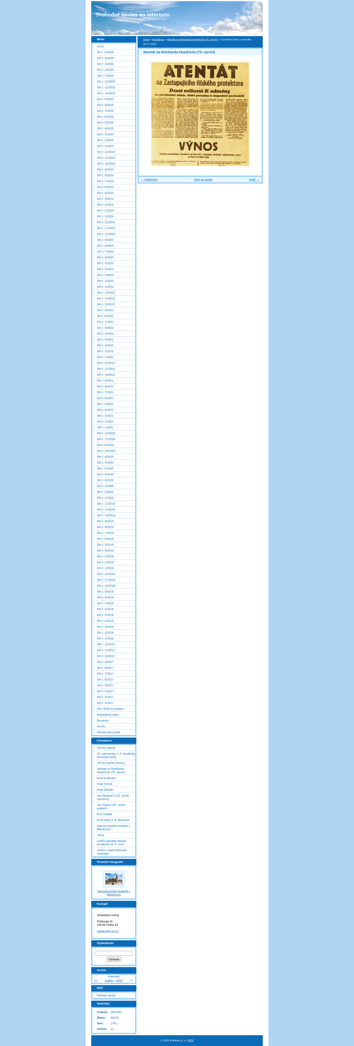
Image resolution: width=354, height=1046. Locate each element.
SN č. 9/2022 (105, 310)
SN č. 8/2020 (105, 445)
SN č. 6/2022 (105, 327)
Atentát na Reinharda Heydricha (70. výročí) (192, 39)
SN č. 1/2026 (105, 75)
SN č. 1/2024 (105, 216)
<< (96, 980)
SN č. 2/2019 (105, 562)
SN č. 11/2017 (106, 650)
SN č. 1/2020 (105, 497)
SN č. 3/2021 (105, 415)
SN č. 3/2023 (105, 275)
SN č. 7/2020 (105, 462)
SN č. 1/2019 (105, 568)
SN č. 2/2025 (105, 140)
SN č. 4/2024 (105, 198)
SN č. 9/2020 (105, 456)
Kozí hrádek (104, 814)
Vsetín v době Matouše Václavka (111, 851)
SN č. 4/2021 (105, 410)
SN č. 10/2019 (106, 515)
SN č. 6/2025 (105, 116)
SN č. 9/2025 (105, 99)
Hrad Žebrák (105, 789)
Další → (254, 179)
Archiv (101, 726)
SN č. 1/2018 (105, 638)
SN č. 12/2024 (106, 152)
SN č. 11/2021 (106, 368)
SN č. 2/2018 (105, 632)
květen (109, 980)
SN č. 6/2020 (105, 468)
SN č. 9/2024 (105, 169)
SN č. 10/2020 (106, 451)
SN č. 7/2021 (105, 392)
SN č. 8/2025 (105, 105)
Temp (100, 835)
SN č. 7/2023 (105, 251)
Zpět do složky (203, 179)
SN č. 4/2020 (105, 480)
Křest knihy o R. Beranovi (113, 820)
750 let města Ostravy (111, 763)
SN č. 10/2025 (106, 93)
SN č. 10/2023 (106, 234)
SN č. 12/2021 (106, 363)
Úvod (146, 39)
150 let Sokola (106, 747)
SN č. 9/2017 (105, 662)
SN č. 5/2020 (105, 474)
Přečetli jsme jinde (108, 732)
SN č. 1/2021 (105, 427)
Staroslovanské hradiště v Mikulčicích (113, 827)
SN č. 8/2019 (105, 527)
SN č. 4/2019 (105, 550)
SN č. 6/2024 (105, 187)
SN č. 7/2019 (105, 533)
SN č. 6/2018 (105, 609)
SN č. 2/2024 (105, 210)
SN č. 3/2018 (105, 626)
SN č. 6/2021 (105, 398)
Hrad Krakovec (106, 778)
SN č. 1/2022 (105, 357)
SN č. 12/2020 (106, 433)
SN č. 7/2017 (105, 673)
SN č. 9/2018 (105, 591)
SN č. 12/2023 (106, 222)
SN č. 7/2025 (105, 111)
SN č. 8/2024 (105, 175)
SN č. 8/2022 (105, 316)
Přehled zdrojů (106, 995)
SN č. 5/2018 (105, 615)
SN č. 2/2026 (105, 69)
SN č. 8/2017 (105, 667)
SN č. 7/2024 (105, 181)
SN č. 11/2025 (106, 87)
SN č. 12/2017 (106, 644)
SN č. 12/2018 (106, 574)
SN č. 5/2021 (105, 404)
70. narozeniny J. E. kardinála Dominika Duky (116, 755)
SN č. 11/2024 (106, 157)
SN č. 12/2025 (106, 81)
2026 (119, 980)
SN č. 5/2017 (105, 685)
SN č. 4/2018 (105, 621)
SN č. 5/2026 (105, 52)
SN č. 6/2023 (105, 257)
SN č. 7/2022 (105, 322)
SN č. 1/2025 (105, 146)
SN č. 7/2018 (105, 603)
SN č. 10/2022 (106, 304)
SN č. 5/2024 (105, 193)
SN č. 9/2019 (105, 521)
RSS (191, 1040)
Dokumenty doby (108, 714)
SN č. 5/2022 (105, 333)
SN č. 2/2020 (105, 492)
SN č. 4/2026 (105, 58)
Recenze (102, 720)
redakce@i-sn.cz (108, 931)
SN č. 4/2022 (105, 339)
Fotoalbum (158, 39)
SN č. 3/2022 (105, 345)
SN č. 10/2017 (106, 656)
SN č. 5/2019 (105, 544)
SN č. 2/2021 (105, 421)
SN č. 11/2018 (106, 580)
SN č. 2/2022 (105, 351)
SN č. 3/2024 (105, 204)
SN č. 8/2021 (105, 386)
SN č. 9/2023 (105, 239)
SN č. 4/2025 (105, 128)
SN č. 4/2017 (105, 691)
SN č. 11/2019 (106, 509)
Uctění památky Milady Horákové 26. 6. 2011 (111, 842)
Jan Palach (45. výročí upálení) (111, 806)
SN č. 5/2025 (105, 122)
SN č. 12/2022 (106, 292)
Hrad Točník (104, 784)
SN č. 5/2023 (105, 263)
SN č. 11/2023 (106, 228)
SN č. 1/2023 (105, 286)
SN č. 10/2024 (106, 163)
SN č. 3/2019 (105, 556)
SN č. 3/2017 (105, 697)
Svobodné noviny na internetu (133, 14)
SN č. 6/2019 (105, 538)
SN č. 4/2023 (105, 269)
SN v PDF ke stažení (110, 708)
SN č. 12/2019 (106, 503)
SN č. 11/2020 (106, 439)
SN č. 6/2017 (105, 679)
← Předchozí (149, 179)
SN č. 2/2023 (105, 281)
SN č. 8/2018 (105, 597)
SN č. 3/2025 (105, 134)
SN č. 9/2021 (105, 380)
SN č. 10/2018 (106, 585)
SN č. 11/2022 (106, 298)
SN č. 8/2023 (105, 245)
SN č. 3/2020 (105, 486)
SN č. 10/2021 (106, 374)
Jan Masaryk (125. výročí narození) (113, 797)
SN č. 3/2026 (105, 64)
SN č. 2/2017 (105, 703)
